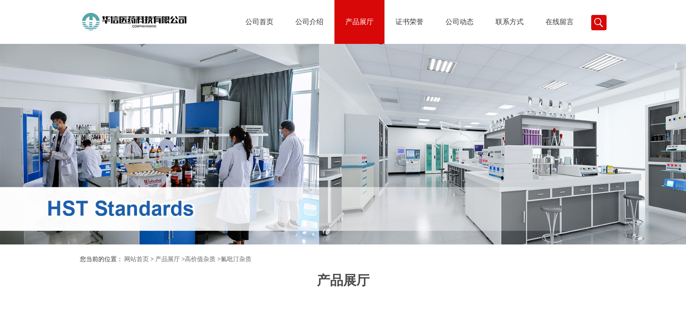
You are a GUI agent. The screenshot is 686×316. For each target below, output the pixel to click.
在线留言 (560, 21)
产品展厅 (359, 21)
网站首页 (136, 259)
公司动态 (459, 21)
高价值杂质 (200, 259)
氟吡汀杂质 (236, 259)
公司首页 (259, 21)
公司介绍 (309, 21)
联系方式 (510, 21)
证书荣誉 (409, 21)
